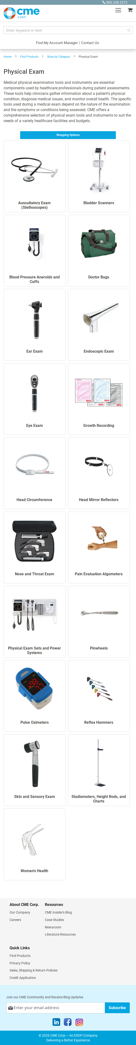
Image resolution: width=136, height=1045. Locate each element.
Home (8, 56)
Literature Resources (60, 934)
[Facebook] (67, 1023)
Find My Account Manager (57, 43)
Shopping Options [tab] (68, 135)
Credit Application (23, 978)
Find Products (29, 56)
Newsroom (53, 927)
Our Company (20, 912)
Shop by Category (58, 56)
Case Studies (54, 920)
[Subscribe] (117, 1007)
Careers (15, 920)
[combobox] (68, 30)
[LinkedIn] (56, 1023)
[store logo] (22, 13)
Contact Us (90, 43)
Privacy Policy (20, 963)
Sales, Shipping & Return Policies (34, 970)
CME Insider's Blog (58, 912)
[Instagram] (79, 1023)
